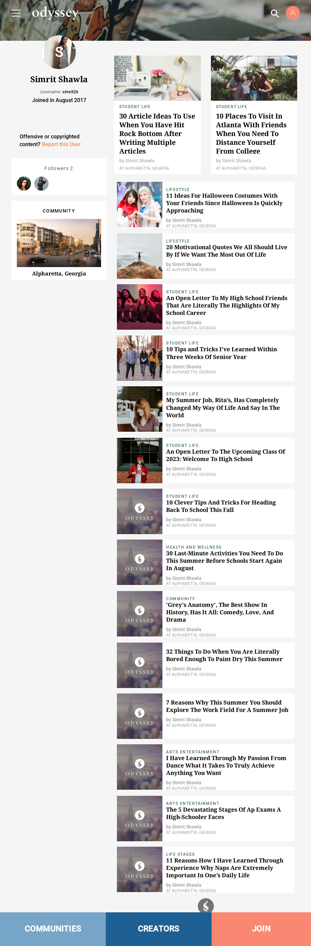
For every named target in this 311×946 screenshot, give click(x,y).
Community (180, 598)
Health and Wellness (194, 547)
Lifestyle (178, 189)
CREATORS (159, 929)
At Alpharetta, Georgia (144, 168)
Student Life (135, 106)
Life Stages (180, 854)
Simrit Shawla (140, 160)
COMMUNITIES (53, 929)
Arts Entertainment (192, 752)
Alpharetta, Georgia (59, 273)
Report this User (61, 144)
